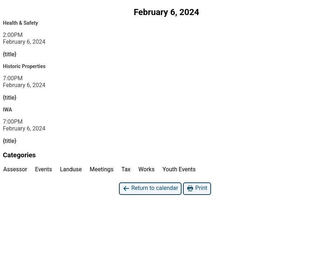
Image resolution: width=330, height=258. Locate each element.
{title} (10, 54)
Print (197, 188)
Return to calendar (150, 188)
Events (43, 169)
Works (146, 169)
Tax (126, 169)
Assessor (15, 169)
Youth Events (179, 169)
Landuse (71, 169)
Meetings (102, 169)
